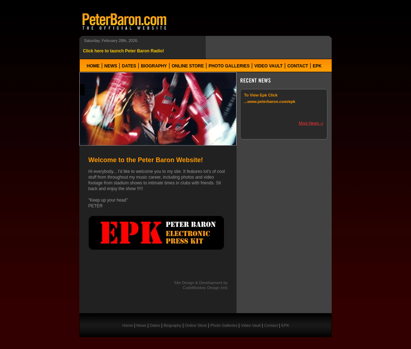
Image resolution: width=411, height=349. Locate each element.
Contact (297, 66)
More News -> (311, 123)
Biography (154, 66)
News (110, 66)
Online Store (188, 66)
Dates (129, 66)
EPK (317, 66)
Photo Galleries (229, 66)
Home (93, 66)
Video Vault (268, 66)
